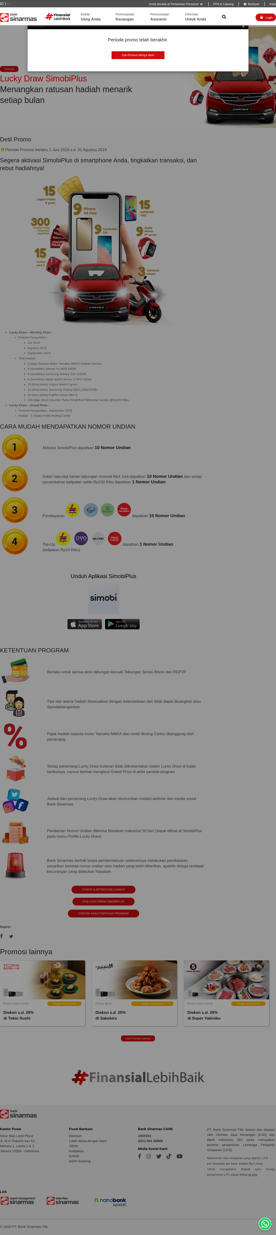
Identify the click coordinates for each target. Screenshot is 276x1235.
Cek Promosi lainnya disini (138, 55)
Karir (272, 4)
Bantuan (251, 4)
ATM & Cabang (223, 4)
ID (2, 4)
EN (9, 4)
